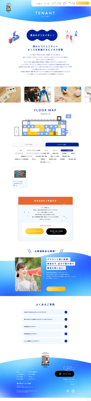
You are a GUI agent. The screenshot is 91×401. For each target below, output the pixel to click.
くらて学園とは (38, 3)
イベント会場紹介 (32, 373)
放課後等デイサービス (26, 157)
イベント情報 (72, 3)
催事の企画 (57, 154)
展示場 (74, 154)
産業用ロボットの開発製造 (27, 160)
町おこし (40, 160)
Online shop (67, 375)
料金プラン (65, 3)
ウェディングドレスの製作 (33, 151)
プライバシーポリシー (69, 383)
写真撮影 (65, 154)
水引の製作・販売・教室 (41, 157)
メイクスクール (18, 154)
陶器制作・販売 (59, 160)
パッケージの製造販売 (67, 151)
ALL (20, 151)
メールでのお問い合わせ (35, 233)
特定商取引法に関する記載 (68, 381)
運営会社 (72, 385)
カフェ (47, 151)
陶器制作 (48, 160)
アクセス (54, 2)
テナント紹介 (46, 3)
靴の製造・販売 (38, 163)
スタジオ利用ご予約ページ (82, 3)
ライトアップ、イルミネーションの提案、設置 (38, 154)
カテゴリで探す (62, 145)
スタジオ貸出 (20, 382)
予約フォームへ (53, 290)
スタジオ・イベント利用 (56, 3)
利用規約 (64, 2)
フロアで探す (28, 145)
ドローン (55, 151)
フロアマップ (59, 2)
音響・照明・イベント (51, 163)
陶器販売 (68, 160)
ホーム (18, 373)
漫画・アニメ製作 (55, 157)
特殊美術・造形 (67, 157)
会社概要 (68, 2)
